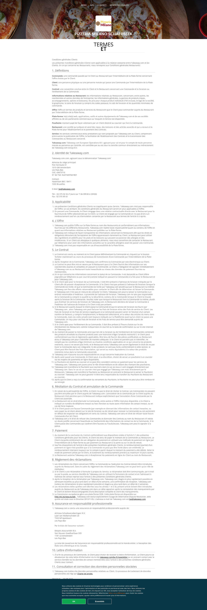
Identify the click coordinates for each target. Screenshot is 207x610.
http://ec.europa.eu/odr (65, 496)
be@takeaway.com (67, 189)
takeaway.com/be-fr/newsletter (114, 557)
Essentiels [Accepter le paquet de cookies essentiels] (99, 601)
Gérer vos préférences (117, 593)
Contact (102, 5)
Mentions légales (119, 5)
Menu (84, 5)
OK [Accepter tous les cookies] (73, 601)
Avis (92, 5)
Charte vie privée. (85, 573)
